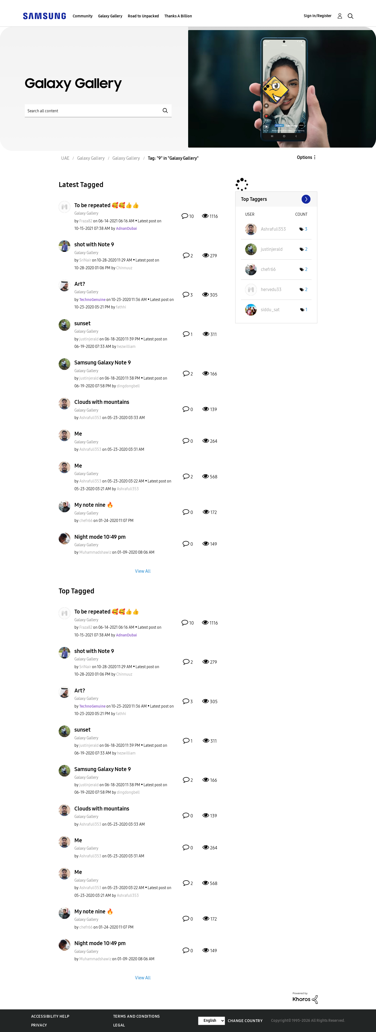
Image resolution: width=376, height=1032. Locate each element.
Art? (79, 284)
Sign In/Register (318, 16)
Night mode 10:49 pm (100, 537)
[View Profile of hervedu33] (271, 289)
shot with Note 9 (94, 244)
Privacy (39, 1025)
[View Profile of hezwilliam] (126, 346)
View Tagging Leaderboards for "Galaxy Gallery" (276, 199)
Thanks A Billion (178, 16)
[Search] (98, 110)
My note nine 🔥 (93, 505)
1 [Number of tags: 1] (306, 309)
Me (78, 433)
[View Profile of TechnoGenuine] (92, 299)
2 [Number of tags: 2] (306, 249)
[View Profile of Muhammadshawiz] (95, 552)
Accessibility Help (50, 1016)
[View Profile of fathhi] (121, 307)
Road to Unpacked (143, 16)
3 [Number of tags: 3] (306, 229)
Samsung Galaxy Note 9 (102, 362)
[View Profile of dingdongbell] (128, 386)
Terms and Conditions (136, 1016)
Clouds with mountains (101, 402)
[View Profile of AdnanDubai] (126, 228)
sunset (82, 323)
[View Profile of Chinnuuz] (124, 268)
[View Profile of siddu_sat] (270, 309)
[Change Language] (211, 1021)
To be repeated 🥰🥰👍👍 (106, 205)
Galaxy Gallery (110, 16)
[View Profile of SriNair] (85, 260)
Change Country (245, 1020)
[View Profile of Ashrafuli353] (90, 417)
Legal (119, 1025)
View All (143, 571)
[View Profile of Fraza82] (85, 221)
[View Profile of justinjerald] (89, 339)
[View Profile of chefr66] (86, 520)
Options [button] (304, 157)
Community (83, 16)
